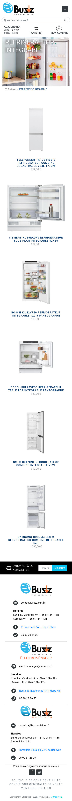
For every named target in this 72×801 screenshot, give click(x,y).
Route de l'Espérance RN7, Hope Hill (39, 690)
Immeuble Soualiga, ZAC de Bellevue (40, 749)
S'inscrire (59, 567)
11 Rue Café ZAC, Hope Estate (38, 627)
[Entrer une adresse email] (45, 568)
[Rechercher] (36, 20)
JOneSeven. (56, 797)
